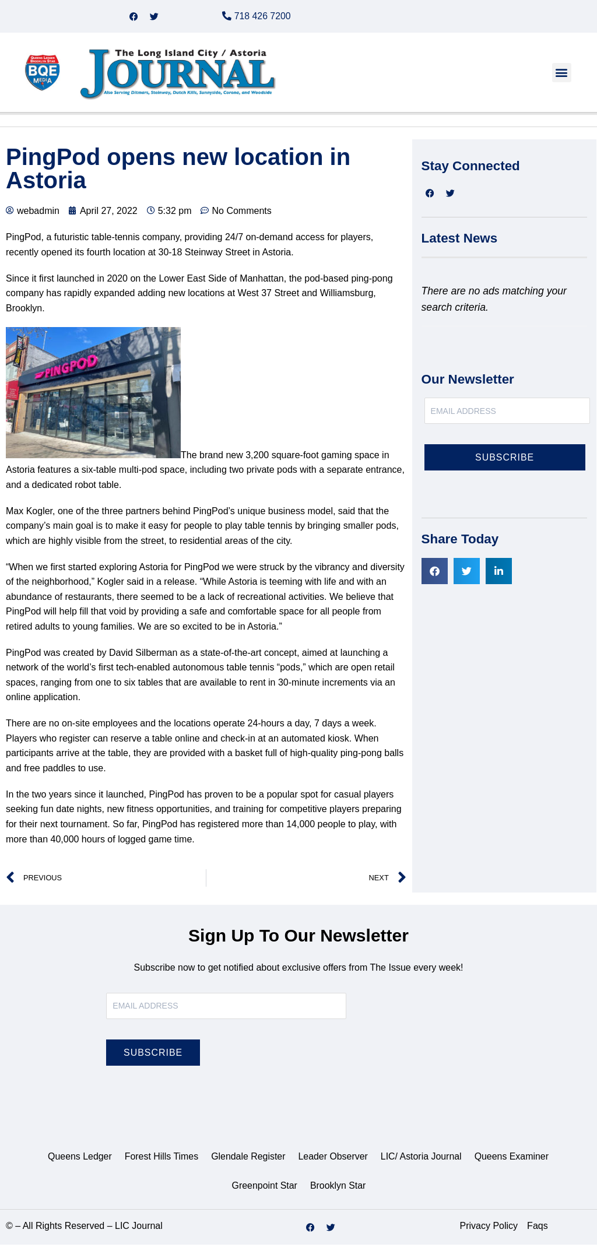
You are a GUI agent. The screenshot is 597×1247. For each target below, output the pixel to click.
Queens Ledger (79, 1159)
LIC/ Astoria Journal (421, 1159)
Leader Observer (333, 1159)
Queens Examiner (512, 1159)
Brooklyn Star (338, 1188)
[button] (561, 75)
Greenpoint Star (264, 1188)
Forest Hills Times (161, 1159)
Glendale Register (247, 1159)
